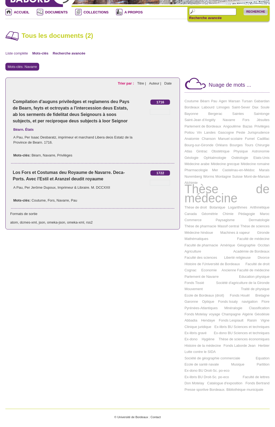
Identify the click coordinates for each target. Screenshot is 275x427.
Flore (266, 302)
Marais (264, 170)
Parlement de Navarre (201, 277)
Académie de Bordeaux (251, 251)
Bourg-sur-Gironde (199, 145)
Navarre (49, 155)
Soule (264, 107)
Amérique (227, 245)
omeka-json (56, 222)
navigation (250, 302)
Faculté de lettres (256, 377)
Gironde (263, 233)
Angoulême (232, 126)
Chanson (209, 139)
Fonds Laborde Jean (239, 346)
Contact (155, 417)
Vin (199, 132)
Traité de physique (255, 289)
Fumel (250, 139)
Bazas (247, 126)
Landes (210, 132)
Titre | (142, 83)
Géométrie (209, 214)
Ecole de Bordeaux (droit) (204, 295)
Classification (259, 308)
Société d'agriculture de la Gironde (242, 283)
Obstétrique (220, 151)
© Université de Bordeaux (131, 417)
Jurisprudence (259, 132)
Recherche (255, 11)
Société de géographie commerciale (212, 358)
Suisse (237, 176)
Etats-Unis (262, 158)
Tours (249, 145)
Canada (190, 214)
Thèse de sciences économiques (244, 339)
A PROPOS (133, 12)
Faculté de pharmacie (201, 245)
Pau (74, 200)
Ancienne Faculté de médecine (246, 270)
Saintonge (262, 114)
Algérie (247, 314)
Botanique (217, 207)
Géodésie (262, 314)
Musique (237, 364)
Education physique (254, 277)
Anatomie (191, 139)
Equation (262, 358)
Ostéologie (239, 158)
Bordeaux (192, 107)
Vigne (265, 320)
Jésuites (263, 120)
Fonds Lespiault (231, 320)
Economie (209, 270)
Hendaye (208, 320)
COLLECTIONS (96, 12)
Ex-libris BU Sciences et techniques (241, 327)
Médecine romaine (255, 164)
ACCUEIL (21, 12)
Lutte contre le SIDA (200, 352)
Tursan (247, 101)
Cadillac (263, 139)
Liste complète (16, 53)
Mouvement (193, 289)
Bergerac (215, 114)
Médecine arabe (196, 164)
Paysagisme (225, 220)
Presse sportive (196, 390)
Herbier (264, 346)
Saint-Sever (241, 107)
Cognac (190, 270)
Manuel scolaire (230, 139)
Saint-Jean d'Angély (199, 120)
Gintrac (202, 151)
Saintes (238, 114)
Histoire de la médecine (202, 346)
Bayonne (191, 114)
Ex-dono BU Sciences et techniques (241, 333)
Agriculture (192, 251)
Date (168, 83)
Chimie (228, 214)
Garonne (191, 302)
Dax (255, 107)
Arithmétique (260, 207)
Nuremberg (193, 176)
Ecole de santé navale (201, 364)
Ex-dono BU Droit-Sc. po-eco (207, 370)
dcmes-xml (28, 222)
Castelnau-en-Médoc (238, 170)
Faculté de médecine (253, 239)
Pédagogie (246, 214)
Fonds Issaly (228, 302)
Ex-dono (190, 339)
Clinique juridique (197, 327)
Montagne (223, 176)
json (42, 222)
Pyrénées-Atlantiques (201, 308)
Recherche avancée (205, 18)
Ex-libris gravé (195, 333)
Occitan (263, 245)
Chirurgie (262, 145)
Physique (240, 151)
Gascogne (226, 132)
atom (14, 222)
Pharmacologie (196, 170)
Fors (51, 200)
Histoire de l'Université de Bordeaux (212, 264)
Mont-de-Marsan (256, 176)
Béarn (36, 155)
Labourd (208, 107)
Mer (215, 170)
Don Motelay (194, 383)
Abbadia (190, 320)
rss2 (89, 222)
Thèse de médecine (227, 193)
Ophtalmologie (215, 158)
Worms (208, 176)
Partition (263, 364)
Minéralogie (233, 308)
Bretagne (262, 295)
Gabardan (262, 101)
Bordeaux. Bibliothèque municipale (236, 390)
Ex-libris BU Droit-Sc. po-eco (206, 377)
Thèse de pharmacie (200, 226)
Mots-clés (40, 53)
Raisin (252, 320)
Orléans (221, 145)
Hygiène (208, 339)
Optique (208, 302)
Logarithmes (237, 207)
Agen (223, 101)
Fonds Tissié (194, 283)
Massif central (228, 226)
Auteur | (155, 83)
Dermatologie (259, 220)
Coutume (38, 200)
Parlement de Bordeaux (202, 126)
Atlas (188, 151)
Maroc (264, 214)
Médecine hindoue (198, 233)
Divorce (263, 258)
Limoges (223, 107)
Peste (240, 132)
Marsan (234, 101)
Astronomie (261, 151)
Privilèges (64, 155)
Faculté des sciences (200, 258)
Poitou (189, 132)
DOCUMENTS (56, 12)
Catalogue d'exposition (224, 383)
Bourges (236, 145)
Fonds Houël (240, 295)
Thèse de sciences (254, 226)
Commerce (193, 220)
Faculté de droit (257, 264)
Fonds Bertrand (257, 383)
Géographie (246, 245)
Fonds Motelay (195, 314)
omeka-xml (75, 222)
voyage (214, 314)
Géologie (191, 158)
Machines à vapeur (235, 233)
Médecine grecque (225, 164)
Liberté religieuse (237, 258)
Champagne (231, 314)
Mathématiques (196, 239)
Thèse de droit (195, 207)
